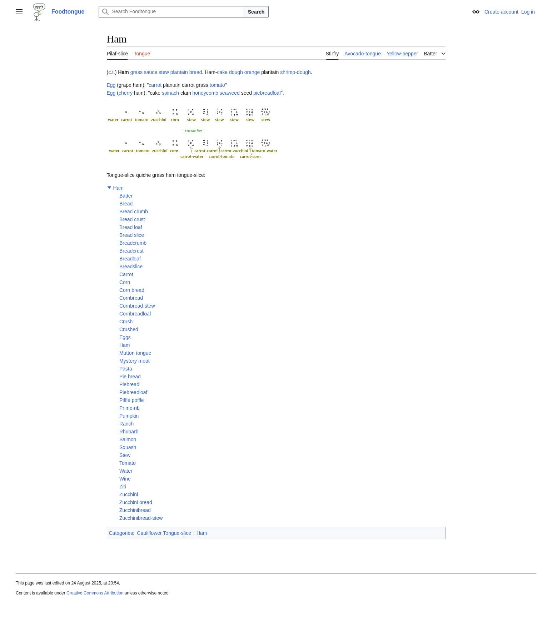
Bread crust (132, 219)
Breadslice (131, 266)
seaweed (230, 93)
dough (236, 72)
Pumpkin (129, 416)
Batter (126, 196)
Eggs (125, 337)
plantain (179, 72)
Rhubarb (129, 431)
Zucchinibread (135, 510)
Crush (126, 321)
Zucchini (128, 494)
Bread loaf (130, 227)
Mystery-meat (134, 361)
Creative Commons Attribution (94, 593)
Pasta (125, 369)
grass (136, 72)
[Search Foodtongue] (171, 12)
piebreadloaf (267, 93)
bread (195, 72)
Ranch (126, 424)
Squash (127, 447)
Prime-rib (129, 408)
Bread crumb (133, 211)
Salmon (127, 439)
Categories (121, 533)
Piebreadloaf (133, 392)
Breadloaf (130, 259)
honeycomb (205, 93)
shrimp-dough (295, 72)
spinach (170, 93)
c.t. (111, 72)
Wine (125, 479)
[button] (109, 187)
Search (256, 12)
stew (164, 72)
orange (252, 72)
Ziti (122, 486)
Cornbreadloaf (135, 314)
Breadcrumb (132, 243)
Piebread (129, 384)
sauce (150, 72)
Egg (111, 85)
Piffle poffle (131, 400)
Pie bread (130, 376)
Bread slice (131, 235)
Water (126, 471)
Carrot (126, 274)
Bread (126, 203)
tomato (217, 85)
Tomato (127, 463)
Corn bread (131, 290)
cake (222, 72)
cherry (126, 93)
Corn (124, 282)
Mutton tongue (135, 353)
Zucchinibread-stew (141, 518)
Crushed (128, 329)
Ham (118, 188)
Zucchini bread (135, 502)
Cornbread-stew (137, 306)
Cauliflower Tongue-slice (164, 533)
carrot (155, 85)
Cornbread (131, 298)
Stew (124, 455)
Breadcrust (131, 251)
